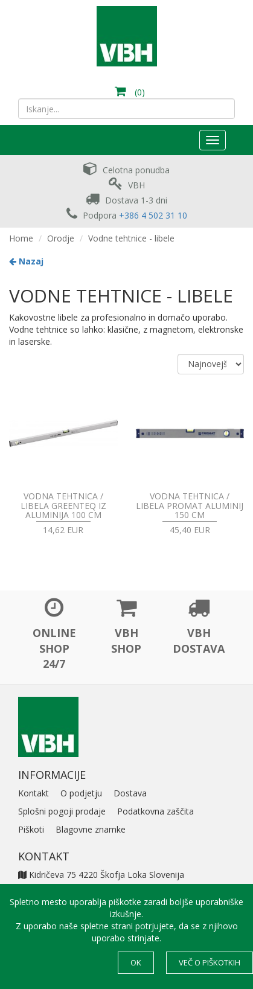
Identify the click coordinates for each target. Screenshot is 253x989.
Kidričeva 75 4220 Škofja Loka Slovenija (101, 874)
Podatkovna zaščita (155, 811)
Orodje (60, 238)
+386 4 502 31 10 (153, 215)
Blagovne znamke (91, 829)
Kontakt (33, 793)
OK (135, 962)
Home (21, 238)
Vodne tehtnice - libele (131, 238)
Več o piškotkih (209, 962)
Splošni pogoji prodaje (62, 811)
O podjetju (81, 793)
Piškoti (31, 829)
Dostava (130, 793)
